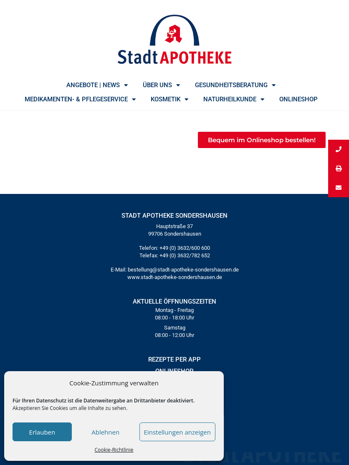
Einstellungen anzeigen (177, 432)
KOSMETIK (169, 99)
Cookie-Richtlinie (114, 449)
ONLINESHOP (298, 99)
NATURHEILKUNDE (233, 99)
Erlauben (42, 432)
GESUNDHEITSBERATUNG (235, 85)
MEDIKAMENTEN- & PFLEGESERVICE (80, 99)
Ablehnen (105, 432)
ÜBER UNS (161, 85)
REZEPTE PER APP (174, 359)
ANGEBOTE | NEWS (97, 85)
